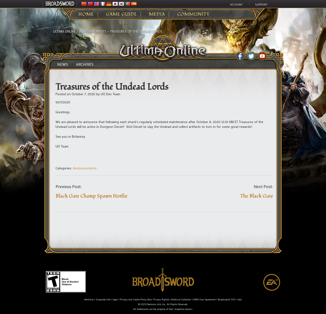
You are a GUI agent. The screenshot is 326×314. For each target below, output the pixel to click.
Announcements (92, 31)
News (62, 64)
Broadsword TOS (226, 299)
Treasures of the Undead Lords (136, 31)
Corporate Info (103, 299)
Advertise (89, 299)
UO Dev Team (110, 94)
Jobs (239, 299)
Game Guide (121, 14)
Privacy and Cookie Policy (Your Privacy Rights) (144, 299)
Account (236, 4)
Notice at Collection (181, 299)
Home (86, 14)
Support (261, 4)
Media (157, 14)
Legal (115, 299)
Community (193, 14)
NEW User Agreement (204, 299)
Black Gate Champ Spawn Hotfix (91, 196)
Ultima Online (64, 31)
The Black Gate (256, 196)
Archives (85, 64)
